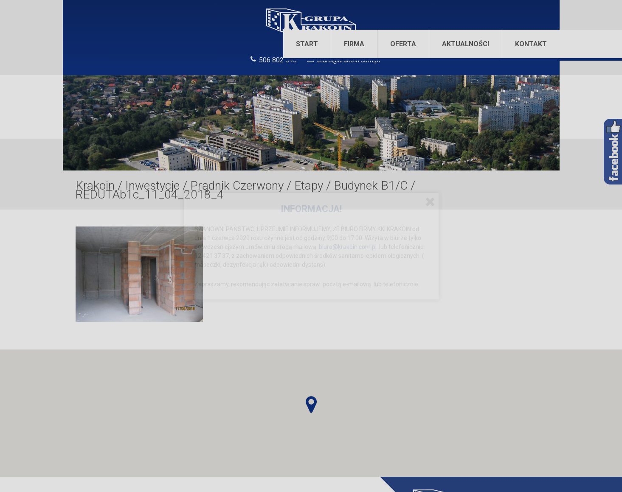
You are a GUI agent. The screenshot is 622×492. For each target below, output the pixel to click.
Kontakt (531, 44)
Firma (354, 44)
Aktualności (465, 44)
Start (307, 44)
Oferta (403, 44)
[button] (311, 404)
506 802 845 (278, 60)
